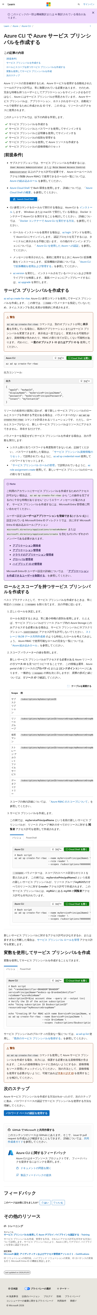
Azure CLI (26, 25)
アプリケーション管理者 (27, 550)
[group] (51, 743)
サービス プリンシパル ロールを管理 (58, 939)
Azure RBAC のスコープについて (69, 801)
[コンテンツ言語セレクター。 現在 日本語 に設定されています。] (12, 1288)
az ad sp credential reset (66, 456)
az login (66, 232)
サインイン (88, 4)
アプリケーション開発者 (27, 545)
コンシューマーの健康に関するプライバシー (28, 1300)
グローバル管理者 (23, 559)
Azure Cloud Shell (20, 187)
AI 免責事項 (12, 1296)
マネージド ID (66, 1073)
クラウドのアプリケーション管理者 (33, 554)
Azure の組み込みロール (23, 180)
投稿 (59, 1296)
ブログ (47, 1296)
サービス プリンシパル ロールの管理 (33, 465)
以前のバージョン (31, 1296)
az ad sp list (82, 1033)
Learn (6, 25)
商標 (72, 1300)
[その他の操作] (90, 26)
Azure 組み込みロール (24, 645)
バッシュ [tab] (16, 837)
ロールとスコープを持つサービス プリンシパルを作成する (35, 67)
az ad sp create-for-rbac (17, 298)
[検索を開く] (79, 4)
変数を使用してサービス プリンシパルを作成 (29, 71)
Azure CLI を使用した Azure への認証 (58, 245)
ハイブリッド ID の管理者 (27, 563)
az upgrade (24, 282)
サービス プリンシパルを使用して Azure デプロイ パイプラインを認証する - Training (46, 1234)
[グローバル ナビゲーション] (3, 4)
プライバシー (71, 1296)
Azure (15, 25)
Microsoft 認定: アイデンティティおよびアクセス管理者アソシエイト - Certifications (46, 1254)
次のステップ (13, 75)
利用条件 (61, 1300)
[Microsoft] (49, 4)
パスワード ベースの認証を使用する (26, 1113)
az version (18, 273)
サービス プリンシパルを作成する (23, 62)
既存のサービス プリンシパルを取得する (37, 1038)
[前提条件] (11, 58)
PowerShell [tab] (31, 837)
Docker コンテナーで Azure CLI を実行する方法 (47, 220)
